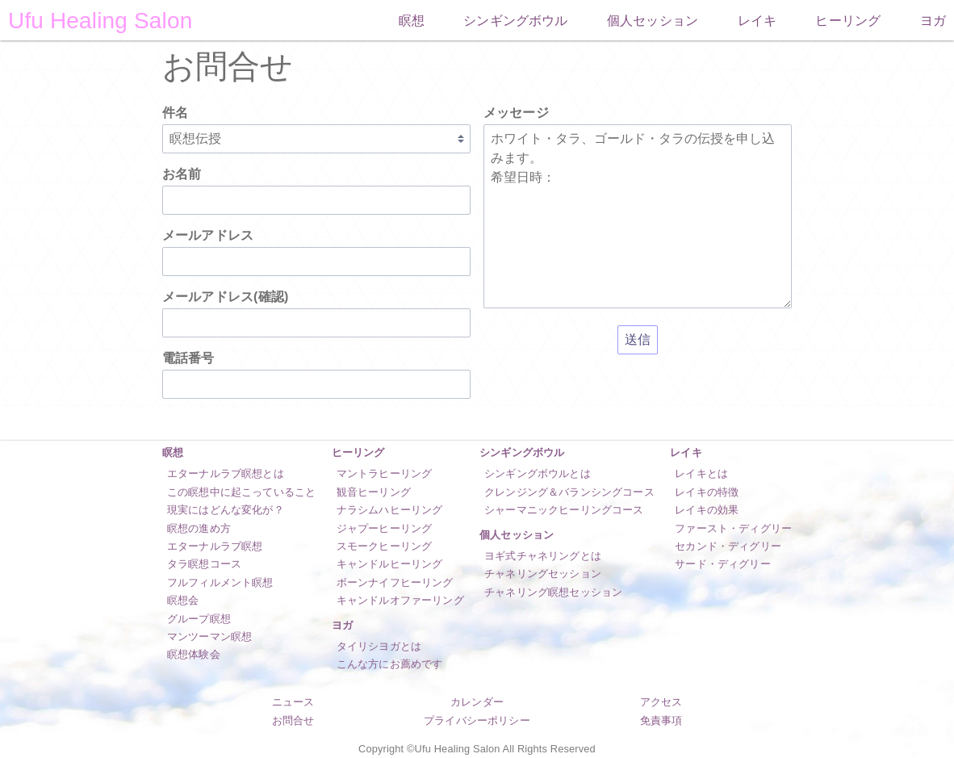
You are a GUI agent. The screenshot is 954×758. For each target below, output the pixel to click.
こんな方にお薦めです (390, 664)
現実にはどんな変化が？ (225, 510)
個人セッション (652, 20)
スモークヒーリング (384, 546)
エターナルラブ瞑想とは (225, 473)
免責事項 (661, 720)
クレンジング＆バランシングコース (569, 492)
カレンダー (477, 702)
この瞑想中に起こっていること (241, 492)
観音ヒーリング (374, 492)
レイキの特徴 (707, 492)
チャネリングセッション (542, 573)
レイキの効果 (707, 510)
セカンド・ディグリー (728, 546)
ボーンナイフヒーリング (395, 582)
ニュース (293, 702)
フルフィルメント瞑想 (220, 582)
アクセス (661, 702)
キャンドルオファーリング (400, 600)
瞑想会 (183, 600)
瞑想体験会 (193, 654)
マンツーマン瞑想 (209, 636)
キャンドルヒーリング (390, 564)
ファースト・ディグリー (733, 528)
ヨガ (933, 20)
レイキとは (701, 473)
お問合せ (293, 720)
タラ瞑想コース (204, 564)
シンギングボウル (515, 20)
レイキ (757, 20)
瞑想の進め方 (199, 528)
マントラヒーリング (384, 473)
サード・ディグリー (722, 564)
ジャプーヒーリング (384, 528)
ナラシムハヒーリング (390, 510)
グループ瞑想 (199, 619)
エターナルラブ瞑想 (214, 546)
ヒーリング (848, 20)
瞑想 (412, 20)
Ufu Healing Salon (100, 20)
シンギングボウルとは (537, 473)
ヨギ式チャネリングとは (542, 556)
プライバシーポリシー (477, 720)
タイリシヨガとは (379, 646)
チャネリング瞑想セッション (553, 592)
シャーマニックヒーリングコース (563, 510)
